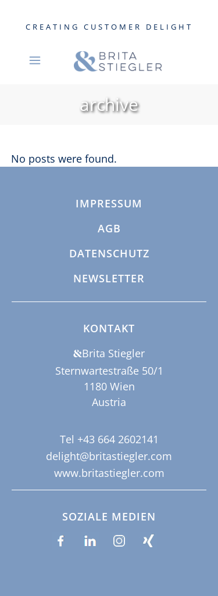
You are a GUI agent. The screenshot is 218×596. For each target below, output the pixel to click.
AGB (109, 228)
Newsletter (109, 278)
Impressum (109, 204)
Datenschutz (109, 253)
